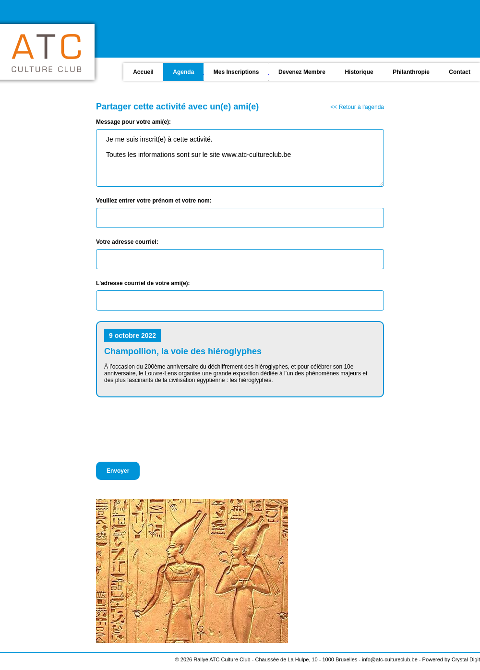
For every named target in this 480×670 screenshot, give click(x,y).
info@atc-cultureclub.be (390, 659)
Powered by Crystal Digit (451, 659)
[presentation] (169, 429)
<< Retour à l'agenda (357, 107)
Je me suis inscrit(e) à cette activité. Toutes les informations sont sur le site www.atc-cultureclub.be (240, 158)
